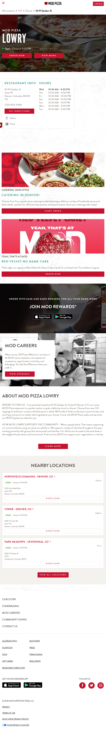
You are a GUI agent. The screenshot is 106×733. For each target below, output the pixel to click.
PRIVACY (6, 707)
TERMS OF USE (8, 713)
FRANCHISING (35, 654)
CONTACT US (10, 626)
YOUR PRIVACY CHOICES (15, 725)
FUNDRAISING (10, 606)
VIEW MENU (49, 55)
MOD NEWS (34, 641)
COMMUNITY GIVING (14, 620)
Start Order (53, 211)
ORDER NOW (17, 55)
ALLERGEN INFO (9, 641)
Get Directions (19, 111)
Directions (33, 499)
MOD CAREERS (11, 613)
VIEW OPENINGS (20, 374)
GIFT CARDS (7, 661)
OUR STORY (9, 599)
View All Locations (53, 581)
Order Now (53, 274)
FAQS (4, 654)
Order (98, 4)
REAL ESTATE (35, 661)
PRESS (32, 647)
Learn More (53, 446)
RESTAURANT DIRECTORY (13, 667)
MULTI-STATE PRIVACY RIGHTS (15, 719)
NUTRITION (7, 647)
